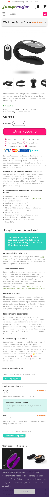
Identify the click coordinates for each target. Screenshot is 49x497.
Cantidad (7, 123)
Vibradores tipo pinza (36, 288)
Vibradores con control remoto (15, 288)
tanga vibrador (35, 198)
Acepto (24, 491)
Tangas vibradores (34, 286)
